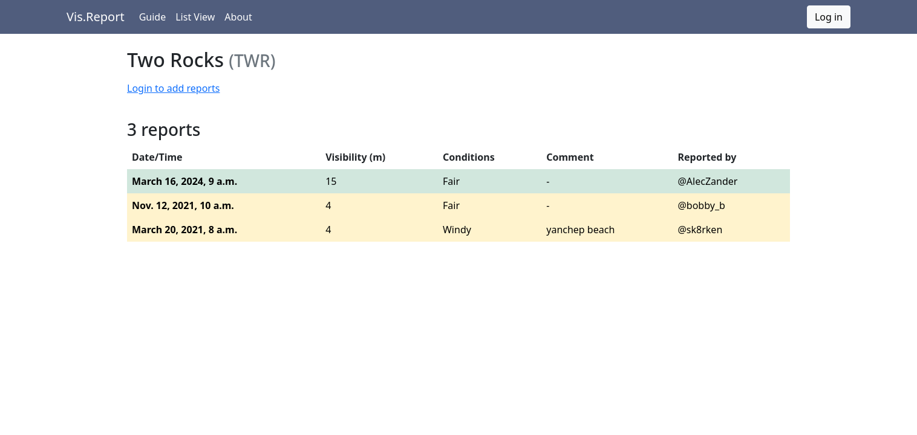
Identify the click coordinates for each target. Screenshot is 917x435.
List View (195, 17)
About (238, 17)
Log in (829, 17)
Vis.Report (96, 16)
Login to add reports (173, 88)
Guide (152, 17)
